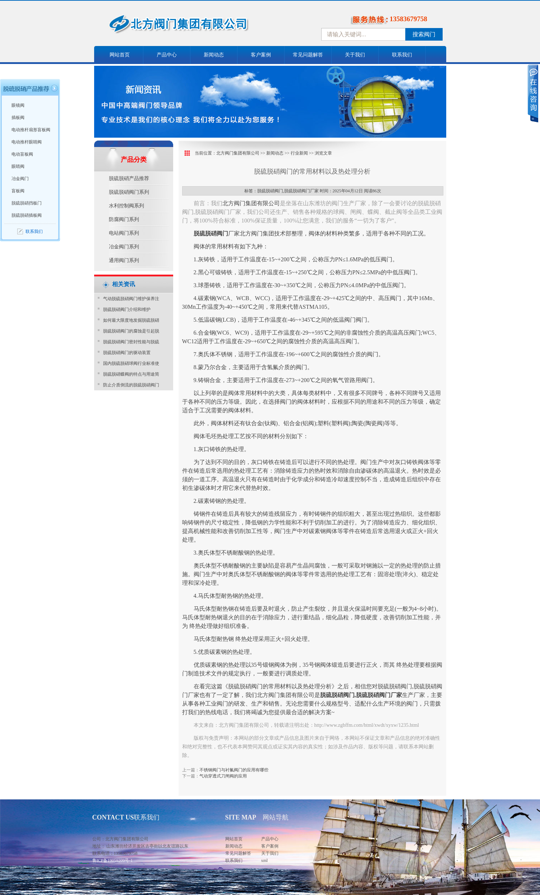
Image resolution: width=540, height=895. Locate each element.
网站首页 (120, 55)
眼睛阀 (17, 166)
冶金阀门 (20, 178)
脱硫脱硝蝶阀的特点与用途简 (131, 374)
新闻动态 (214, 55)
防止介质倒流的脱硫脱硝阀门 (131, 384)
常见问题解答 (308, 55)
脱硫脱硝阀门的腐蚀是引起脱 (131, 331)
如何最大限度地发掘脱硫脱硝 (131, 320)
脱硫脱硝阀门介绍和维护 (127, 309)
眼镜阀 (17, 105)
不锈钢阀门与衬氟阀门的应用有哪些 (233, 769)
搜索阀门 (423, 34)
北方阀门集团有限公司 (237, 153)
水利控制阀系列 (126, 205)
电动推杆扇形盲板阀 (30, 129)
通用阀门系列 (124, 260)
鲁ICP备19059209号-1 (112, 860)
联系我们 (402, 55)
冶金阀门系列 (124, 246)
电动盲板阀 (22, 154)
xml (264, 860)
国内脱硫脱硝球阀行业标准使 (131, 363)
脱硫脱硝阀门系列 (129, 192)
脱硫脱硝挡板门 (26, 203)
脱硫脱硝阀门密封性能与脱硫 (131, 341)
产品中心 (167, 55)
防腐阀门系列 (124, 219)
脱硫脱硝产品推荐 (129, 178)
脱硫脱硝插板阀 (26, 215)
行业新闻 (299, 153)
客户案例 (261, 55)
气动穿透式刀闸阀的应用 (223, 776)
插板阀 (17, 117)
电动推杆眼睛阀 (26, 141)
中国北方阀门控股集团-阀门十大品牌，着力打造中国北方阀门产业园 (198, 26)
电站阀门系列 (124, 233)
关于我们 (355, 55)
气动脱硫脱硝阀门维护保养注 (131, 298)
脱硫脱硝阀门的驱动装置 (127, 352)
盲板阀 (17, 190)
